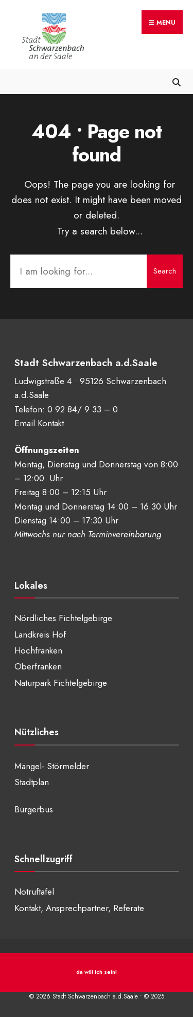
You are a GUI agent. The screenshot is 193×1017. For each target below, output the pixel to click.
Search (164, 271)
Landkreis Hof (40, 634)
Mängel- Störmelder (51, 766)
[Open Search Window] (176, 81)
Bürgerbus (33, 809)
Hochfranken (38, 650)
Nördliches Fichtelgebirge (63, 618)
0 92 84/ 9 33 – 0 (82, 409)
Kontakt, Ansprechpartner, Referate (79, 908)
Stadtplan (31, 782)
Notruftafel (34, 891)
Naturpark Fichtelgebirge (60, 683)
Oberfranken (38, 666)
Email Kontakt (39, 423)
